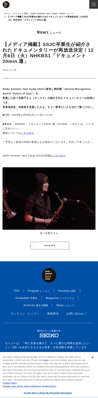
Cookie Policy (10, 383)
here (45, 361)
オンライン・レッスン (25, 313)
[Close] (92, 358)
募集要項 (52, 313)
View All (49, 246)
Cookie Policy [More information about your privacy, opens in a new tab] (49, 387)
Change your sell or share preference (22, 387)
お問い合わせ (76, 313)
